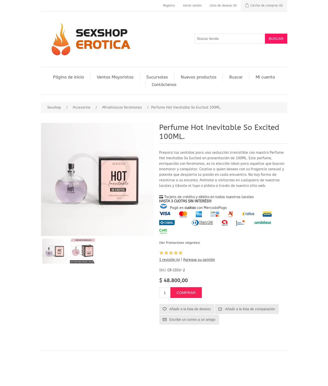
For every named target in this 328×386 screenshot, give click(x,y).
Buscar (236, 77)
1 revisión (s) (169, 260)
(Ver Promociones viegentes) (179, 243)
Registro (169, 5)
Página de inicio (68, 77)
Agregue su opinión (199, 260)
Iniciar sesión (192, 5)
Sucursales (157, 77)
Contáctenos (164, 84)
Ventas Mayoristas (115, 77)
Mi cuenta (265, 77)
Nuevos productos (198, 77)
